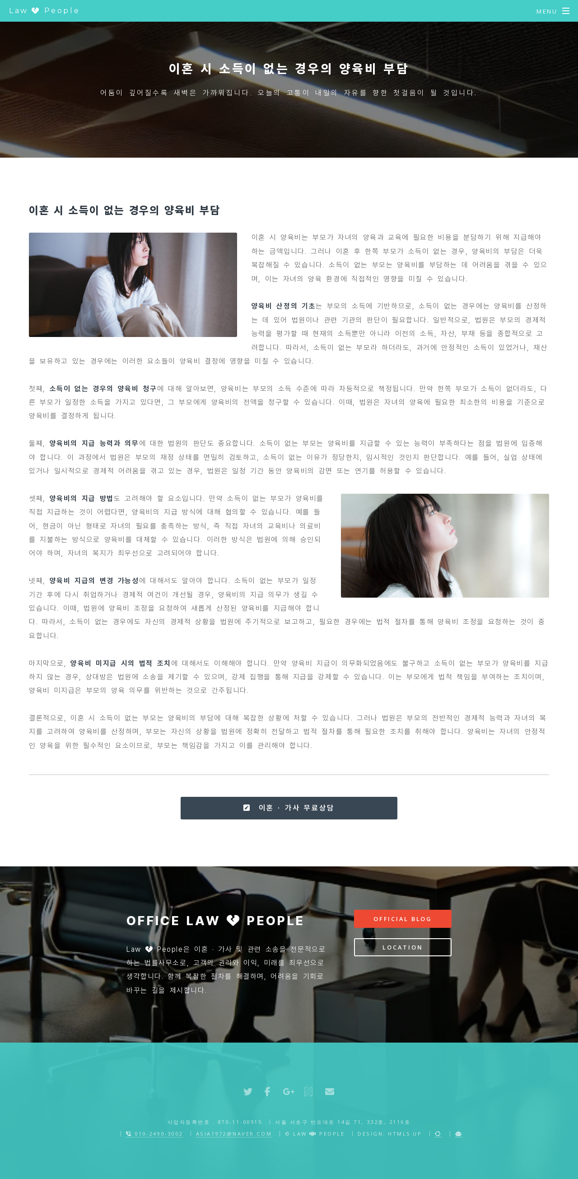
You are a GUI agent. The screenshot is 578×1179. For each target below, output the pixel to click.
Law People (44, 10)
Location (402, 947)
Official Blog (402, 919)
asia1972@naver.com (234, 1133)
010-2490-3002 (154, 1133)
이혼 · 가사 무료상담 (288, 808)
